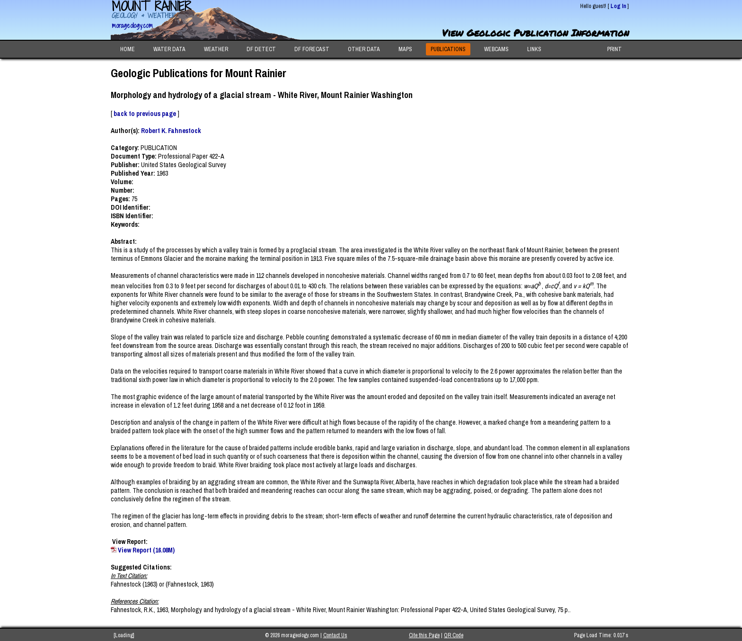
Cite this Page (424, 635)
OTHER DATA (364, 49)
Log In (618, 6)
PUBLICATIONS (448, 49)
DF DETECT (261, 49)
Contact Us (335, 635)
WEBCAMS (496, 49)
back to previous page (145, 113)
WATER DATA (169, 49)
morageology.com (132, 25)
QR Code (453, 635)
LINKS (534, 49)
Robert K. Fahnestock (171, 130)
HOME (127, 49)
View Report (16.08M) (146, 550)
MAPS (405, 49)
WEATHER (216, 49)
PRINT (614, 49)
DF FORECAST (311, 49)
